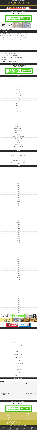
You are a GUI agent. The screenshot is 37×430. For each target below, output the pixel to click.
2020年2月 (18, 220)
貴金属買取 (18, 140)
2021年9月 (18, 189)
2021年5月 (18, 193)
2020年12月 (18, 201)
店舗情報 (9, 417)
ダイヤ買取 (18, 97)
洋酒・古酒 (18, 366)
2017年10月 (18, 275)
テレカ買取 (18, 101)
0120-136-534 (4, 395)
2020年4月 (18, 216)
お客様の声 (27, 415)
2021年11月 (18, 187)
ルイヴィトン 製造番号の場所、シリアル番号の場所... (9, 53)
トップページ (2, 29)
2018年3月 (18, 265)
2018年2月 (18, 267)
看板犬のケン (18, 122)
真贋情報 (18, 124)
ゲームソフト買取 (18, 89)
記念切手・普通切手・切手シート (18, 342)
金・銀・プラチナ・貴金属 (18, 333)
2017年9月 (18, 277)
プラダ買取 (18, 109)
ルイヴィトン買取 (18, 111)
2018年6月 (18, 259)
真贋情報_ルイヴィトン (18, 126)
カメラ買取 (18, 83)
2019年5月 (18, 238)
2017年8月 (18, 279)
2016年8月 (18, 302)
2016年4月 (18, 310)
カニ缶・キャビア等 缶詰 (18, 369)
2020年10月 (18, 205)
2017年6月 (18, 283)
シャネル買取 (18, 91)
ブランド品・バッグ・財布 (18, 336)
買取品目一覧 (9, 415)
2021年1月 (18, 199)
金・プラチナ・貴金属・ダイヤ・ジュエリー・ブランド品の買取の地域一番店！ (14, 35)
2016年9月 (18, 300)
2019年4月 (18, 240)
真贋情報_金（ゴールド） (18, 130)
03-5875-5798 (19, 14)
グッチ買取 (18, 87)
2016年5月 (18, 308)
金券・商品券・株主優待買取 (18, 146)
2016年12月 (18, 294)
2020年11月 (18, 203)
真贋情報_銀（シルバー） (18, 132)
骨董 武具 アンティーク (18, 148)
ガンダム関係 (18, 372)
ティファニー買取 (18, 99)
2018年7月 (18, 257)
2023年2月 (18, 179)
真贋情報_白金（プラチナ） (18, 128)
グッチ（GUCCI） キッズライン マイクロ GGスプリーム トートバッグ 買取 (13, 33)
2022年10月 (18, 181)
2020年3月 (18, 218)
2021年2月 (18, 197)
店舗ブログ (6, 29)
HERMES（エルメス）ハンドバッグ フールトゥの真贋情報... (11, 57)
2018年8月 (18, 255)
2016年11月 (18, 296)
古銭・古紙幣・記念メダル (18, 354)
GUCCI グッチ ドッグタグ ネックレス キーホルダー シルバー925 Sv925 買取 (13, 37)
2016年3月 (18, 312)
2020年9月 (18, 207)
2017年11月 (18, 273)
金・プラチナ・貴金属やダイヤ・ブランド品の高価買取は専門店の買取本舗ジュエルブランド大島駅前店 (18, 425)
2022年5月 (18, 183)
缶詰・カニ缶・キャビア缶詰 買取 (18, 136)
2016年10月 (18, 298)
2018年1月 (18, 269)
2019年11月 (18, 226)
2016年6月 (18, 306)
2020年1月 (18, 222)
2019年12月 (18, 224)
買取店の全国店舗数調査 (18, 144)
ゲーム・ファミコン (18, 375)
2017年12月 (18, 271)
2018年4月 (18, 263)
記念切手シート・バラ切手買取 (18, 138)
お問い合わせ (28, 419)
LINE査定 (27, 417)
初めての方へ (28, 413)
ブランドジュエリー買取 (18, 103)
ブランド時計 (18, 339)
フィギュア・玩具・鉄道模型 (18, 363)
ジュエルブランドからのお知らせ (18, 93)
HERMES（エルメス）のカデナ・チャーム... (7, 59)
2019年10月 (18, 228)
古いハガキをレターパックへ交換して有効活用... (8, 61)
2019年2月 (18, 244)
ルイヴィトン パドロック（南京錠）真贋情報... (8, 55)
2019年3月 (18, 242)
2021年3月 (18, 195)
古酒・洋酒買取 (18, 113)
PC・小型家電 (18, 357)
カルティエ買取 (18, 85)
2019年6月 (18, 236)
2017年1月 (18, 292)
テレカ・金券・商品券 (18, 345)
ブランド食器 (18, 360)
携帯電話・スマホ (18, 351)
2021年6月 (18, 191)
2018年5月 (18, 261)
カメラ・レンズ (18, 348)
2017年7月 (18, 281)
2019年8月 (18, 232)
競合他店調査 (18, 134)
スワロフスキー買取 (18, 95)
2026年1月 (18, 168)
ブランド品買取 (18, 105)
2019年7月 (18, 234)
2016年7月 (18, 304)
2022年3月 (18, 185)
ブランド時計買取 (18, 107)
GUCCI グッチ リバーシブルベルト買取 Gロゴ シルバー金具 (10, 39)
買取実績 (18, 142)
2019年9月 (18, 230)
